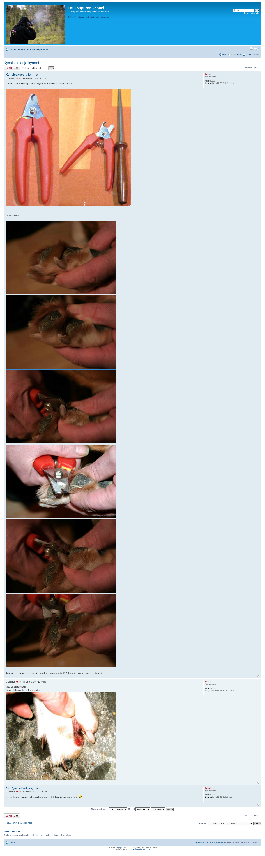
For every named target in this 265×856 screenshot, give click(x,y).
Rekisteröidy (236, 55)
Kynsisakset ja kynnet (21, 63)
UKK (224, 55)
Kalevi (18, 79)
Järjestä (139, 809)
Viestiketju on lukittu (12, 68)
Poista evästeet (216, 842)
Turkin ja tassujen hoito (36, 49)
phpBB (121, 848)
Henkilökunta (202, 842)
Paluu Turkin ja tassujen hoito (19, 823)
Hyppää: (203, 823)
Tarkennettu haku (251, 13)
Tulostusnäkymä (251, 48)
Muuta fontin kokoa (256, 48)
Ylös (258, 676)
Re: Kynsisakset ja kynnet (23, 788)
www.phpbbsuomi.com (141, 850)
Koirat (21, 49)
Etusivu (12, 49)
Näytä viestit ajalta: (109, 809)
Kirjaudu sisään (252, 55)
